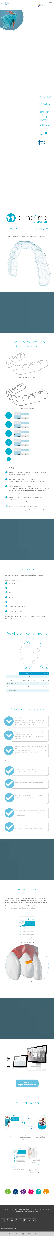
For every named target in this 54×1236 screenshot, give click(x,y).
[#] (38, 1192)
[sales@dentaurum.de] (10, 1234)
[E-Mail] (29, 1220)
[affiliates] (16, 1234)
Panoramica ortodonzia (41, 142)
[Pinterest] (16, 1220)
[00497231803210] (3, 1234)
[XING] (20, 1220)
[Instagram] (7, 1220)
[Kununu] (25, 1220)
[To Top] (42, 1234)
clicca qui (22, 800)
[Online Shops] (23, 1234)
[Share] (36, 1234)
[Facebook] (3, 1220)
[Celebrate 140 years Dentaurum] (41, 5)
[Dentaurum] (6, 3)
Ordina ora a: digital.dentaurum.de (27, 1083)
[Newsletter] (34, 1220)
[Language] (29, 1234)
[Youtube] (11, 1220)
